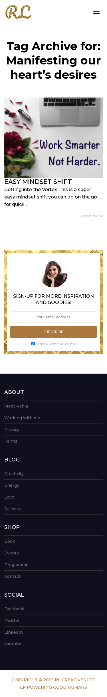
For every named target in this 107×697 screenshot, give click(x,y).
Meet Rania (16, 406)
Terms (10, 441)
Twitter (12, 620)
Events (11, 553)
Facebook (14, 608)
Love (9, 497)
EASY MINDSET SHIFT (38, 182)
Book (9, 541)
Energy (11, 485)
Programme (16, 564)
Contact (12, 576)
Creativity (14, 473)
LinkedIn (13, 632)
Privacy (11, 429)
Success (12, 508)
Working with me (22, 417)
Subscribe (53, 332)
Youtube (12, 644)
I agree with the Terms (56, 344)
